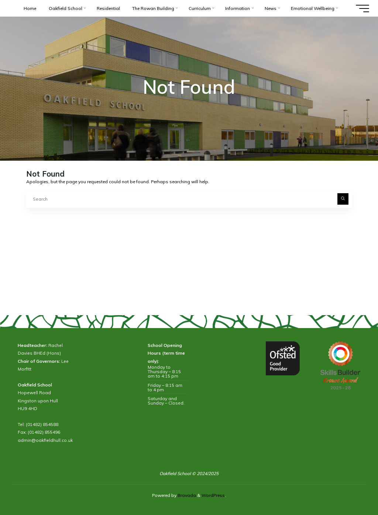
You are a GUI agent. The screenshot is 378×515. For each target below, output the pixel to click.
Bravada (186, 495)
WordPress (213, 495)
